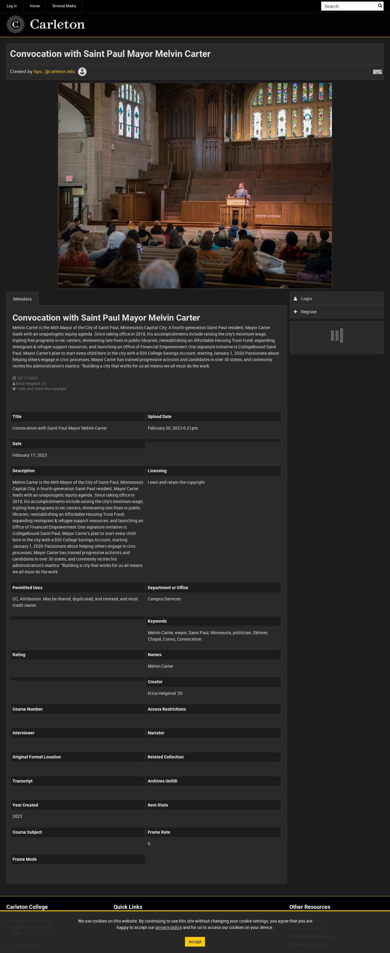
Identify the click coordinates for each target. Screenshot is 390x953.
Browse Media (64, 5)
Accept (195, 941)
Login (303, 298)
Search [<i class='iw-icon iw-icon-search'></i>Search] (380, 5)
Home (35, 5)
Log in (12, 5)
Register (305, 312)
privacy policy (168, 927)
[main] (195, 467)
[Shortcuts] (377, 70)
